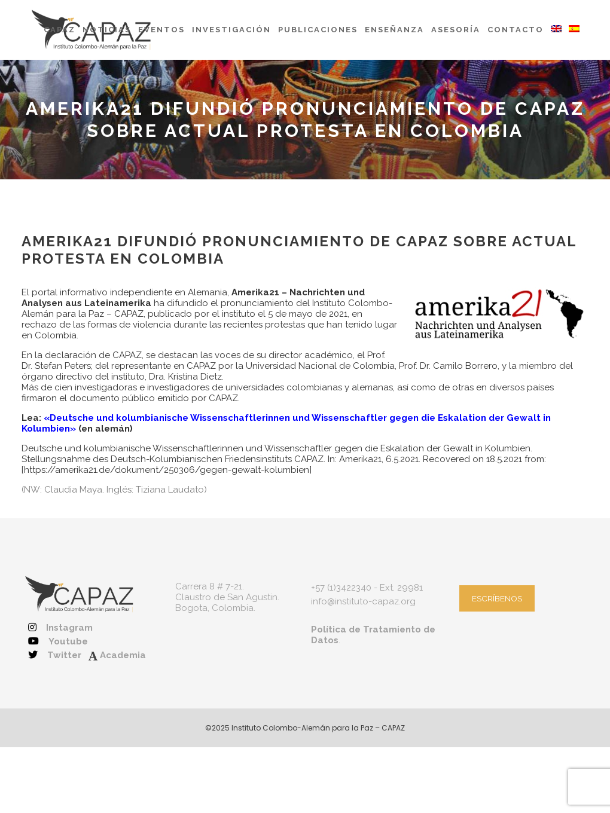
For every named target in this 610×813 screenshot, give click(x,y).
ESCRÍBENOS (497, 598)
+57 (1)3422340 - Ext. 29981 (367, 587)
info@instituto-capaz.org (363, 601)
